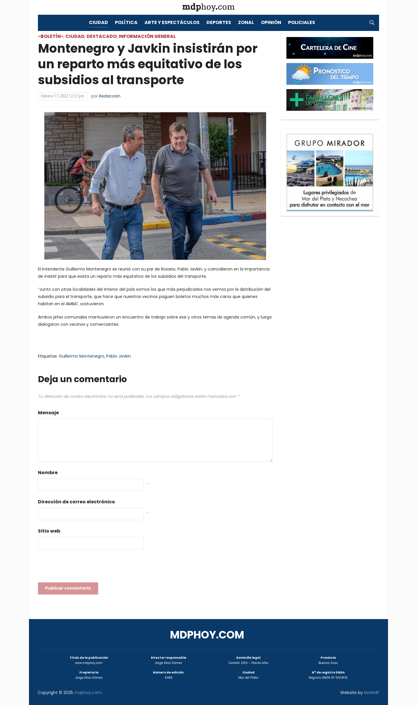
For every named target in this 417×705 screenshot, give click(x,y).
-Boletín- (50, 36)
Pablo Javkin (118, 356)
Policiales (301, 22)
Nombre (48, 472)
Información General (147, 36)
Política (126, 22)
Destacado (102, 36)
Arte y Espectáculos (172, 22)
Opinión (271, 22)
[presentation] (82, 567)
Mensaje (48, 412)
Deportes (218, 22)
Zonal (246, 22)
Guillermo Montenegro (81, 356)
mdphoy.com (207, 634)
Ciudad (98, 22)
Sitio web (49, 531)
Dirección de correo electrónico (76, 501)
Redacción (109, 96)
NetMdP (371, 692)
